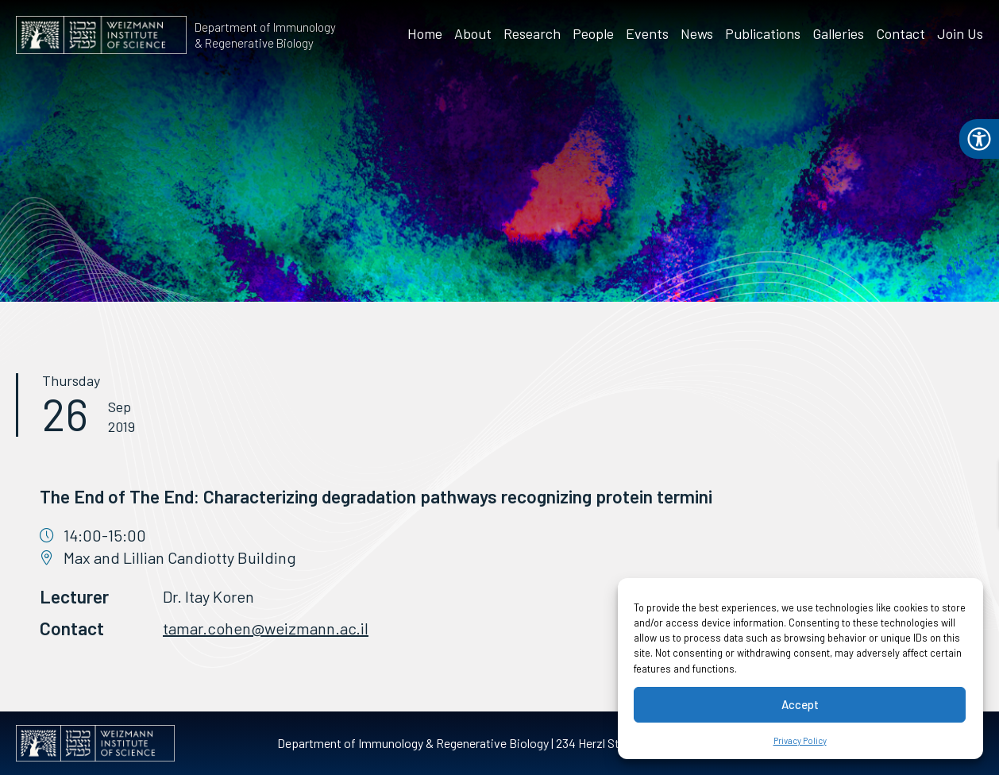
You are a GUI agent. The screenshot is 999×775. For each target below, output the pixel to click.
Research (532, 33)
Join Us (960, 33)
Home (424, 33)
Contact (900, 33)
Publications (762, 33)
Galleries (838, 33)
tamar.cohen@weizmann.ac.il (265, 628)
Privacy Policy (800, 740)
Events (647, 33)
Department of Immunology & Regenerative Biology (265, 35)
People (593, 33)
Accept (800, 704)
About (473, 33)
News (697, 33)
